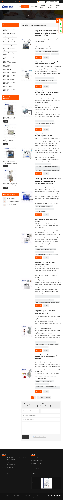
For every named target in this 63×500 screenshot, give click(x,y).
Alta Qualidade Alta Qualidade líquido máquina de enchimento (46, 387)
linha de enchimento (8, 86)
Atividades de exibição (38, 463)
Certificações (34, 474)
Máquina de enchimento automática (43, 164)
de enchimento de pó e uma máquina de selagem (45, 342)
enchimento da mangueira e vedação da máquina (46, 249)
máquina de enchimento (40, 211)
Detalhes (46, 57)
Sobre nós (58, 6)
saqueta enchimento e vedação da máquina (44, 381)
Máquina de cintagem (8, 36)
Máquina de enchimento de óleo (9, 29)
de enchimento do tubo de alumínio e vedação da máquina (47, 302)
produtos (25, 6)
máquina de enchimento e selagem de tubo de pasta (46, 83)
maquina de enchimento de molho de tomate (45, 121)
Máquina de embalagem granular (9, 53)
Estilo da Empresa (37, 460)
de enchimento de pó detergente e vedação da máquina (47, 344)
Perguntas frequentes (38, 469)
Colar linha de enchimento (6, 66)
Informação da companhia (39, 458)
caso (36, 6)
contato (4, 454)
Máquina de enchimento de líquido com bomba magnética (10, 140)
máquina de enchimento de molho (42, 126)
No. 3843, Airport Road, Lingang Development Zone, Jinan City (18, 458)
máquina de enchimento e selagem (43, 54)
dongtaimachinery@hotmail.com (11, 1)
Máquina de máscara (8, 79)
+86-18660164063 (24, 1)
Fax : (3, 467)
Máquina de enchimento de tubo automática (44, 252)
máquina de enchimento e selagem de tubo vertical (46, 80)
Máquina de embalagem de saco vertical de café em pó (10, 184)
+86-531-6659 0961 (11, 204)
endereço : (4, 458)
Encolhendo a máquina (9, 46)
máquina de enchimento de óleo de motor (44, 206)
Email (38, 57)
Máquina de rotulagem (9, 39)
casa (19, 6)
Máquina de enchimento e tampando (9, 76)
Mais (5, 121)
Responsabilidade (37, 466)
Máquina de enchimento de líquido (9, 89)
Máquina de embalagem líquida (9, 49)
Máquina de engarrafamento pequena (9, 62)
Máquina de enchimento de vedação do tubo (44, 299)
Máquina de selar (7, 69)
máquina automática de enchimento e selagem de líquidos (47, 170)
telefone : (4, 465)
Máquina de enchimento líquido (42, 384)
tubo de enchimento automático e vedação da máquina (47, 254)
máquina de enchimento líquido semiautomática (9, 118)
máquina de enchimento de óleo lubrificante (44, 209)
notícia (32, 6)
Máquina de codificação (9, 33)
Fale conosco (50, 6)
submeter (26, 437)
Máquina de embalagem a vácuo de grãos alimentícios (10, 162)
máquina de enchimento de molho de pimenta (45, 123)
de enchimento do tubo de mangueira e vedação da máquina (46, 296)
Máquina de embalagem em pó (9, 57)
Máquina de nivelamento (9, 72)
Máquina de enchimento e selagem (9, 42)
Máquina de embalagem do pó (42, 347)
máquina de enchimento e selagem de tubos (44, 78)
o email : (4, 462)
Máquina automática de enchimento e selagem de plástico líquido (47, 167)
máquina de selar (55, 54)
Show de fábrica (42, 6)
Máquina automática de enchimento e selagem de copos (47, 51)
